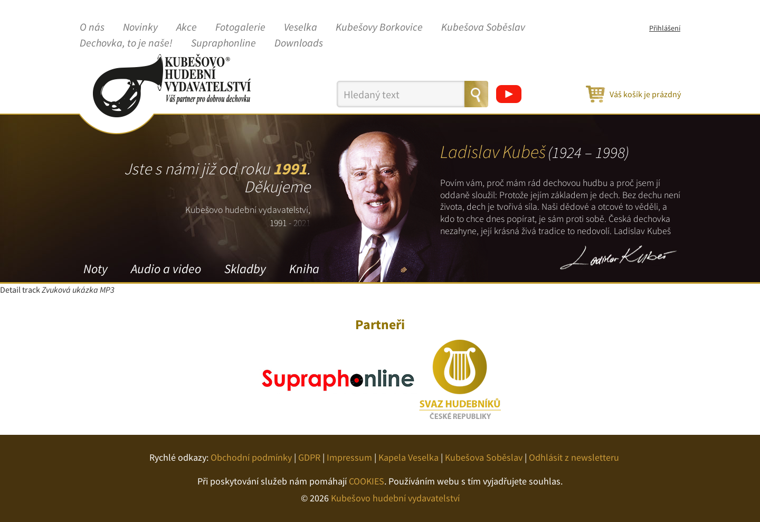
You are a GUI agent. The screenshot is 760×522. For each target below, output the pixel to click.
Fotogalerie (240, 27)
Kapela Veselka (408, 457)
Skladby (245, 268)
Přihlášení (664, 28)
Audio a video (166, 268)
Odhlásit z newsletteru (574, 457)
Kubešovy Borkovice (379, 27)
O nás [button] (92, 27)
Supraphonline (223, 43)
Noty (95, 268)
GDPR (309, 457)
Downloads (298, 43)
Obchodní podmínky (251, 457)
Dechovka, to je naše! (126, 43)
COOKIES (366, 481)
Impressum (349, 457)
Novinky (140, 27)
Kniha (304, 268)
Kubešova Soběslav (483, 27)
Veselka (300, 27)
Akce (186, 27)
